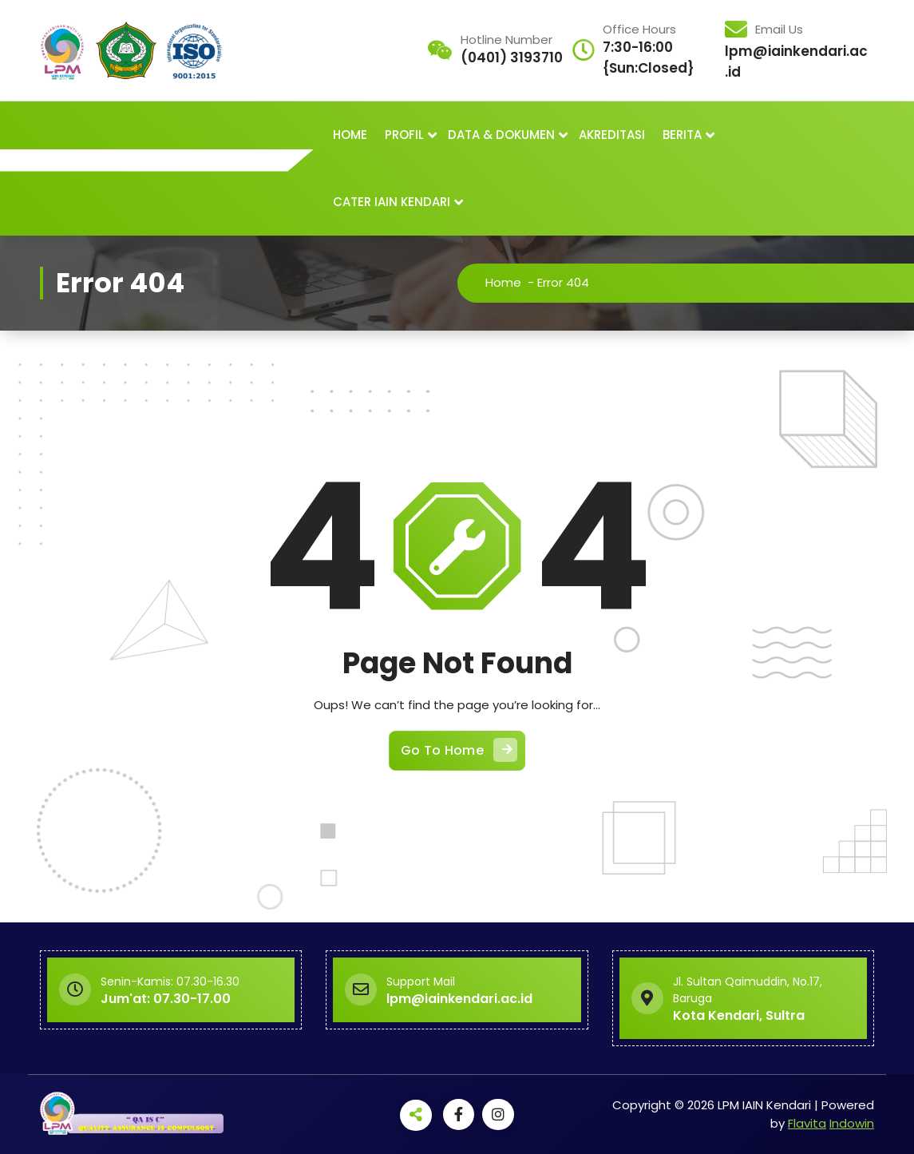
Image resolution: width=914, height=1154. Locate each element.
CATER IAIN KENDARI (391, 201)
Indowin (851, 1122)
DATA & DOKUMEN (501, 134)
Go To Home (459, 749)
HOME (350, 134)
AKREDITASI (612, 134)
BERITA (682, 134)
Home (503, 282)
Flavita (807, 1122)
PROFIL (404, 134)
